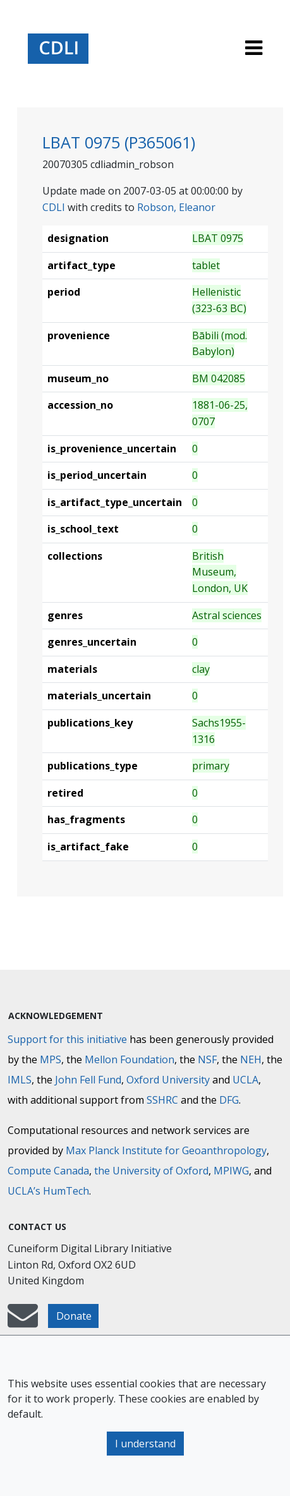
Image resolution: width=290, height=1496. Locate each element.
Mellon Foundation (129, 1059)
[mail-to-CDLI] (23, 1322)
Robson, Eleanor (176, 207)
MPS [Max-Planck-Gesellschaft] (50, 1059)
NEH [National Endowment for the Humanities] (251, 1059)
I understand (145, 1444)
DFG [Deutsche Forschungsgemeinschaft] (229, 1100)
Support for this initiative (67, 1039)
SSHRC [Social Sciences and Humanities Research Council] (162, 1100)
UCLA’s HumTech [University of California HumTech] (48, 1191)
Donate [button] (74, 1316)
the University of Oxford (151, 1171)
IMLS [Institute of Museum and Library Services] (20, 1080)
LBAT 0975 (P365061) (118, 142)
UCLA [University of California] (245, 1080)
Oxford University (168, 1080)
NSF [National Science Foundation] (207, 1059)
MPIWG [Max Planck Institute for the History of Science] (231, 1171)
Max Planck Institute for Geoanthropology (166, 1150)
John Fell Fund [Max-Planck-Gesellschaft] (88, 1080)
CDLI (53, 207)
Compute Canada (48, 1171)
